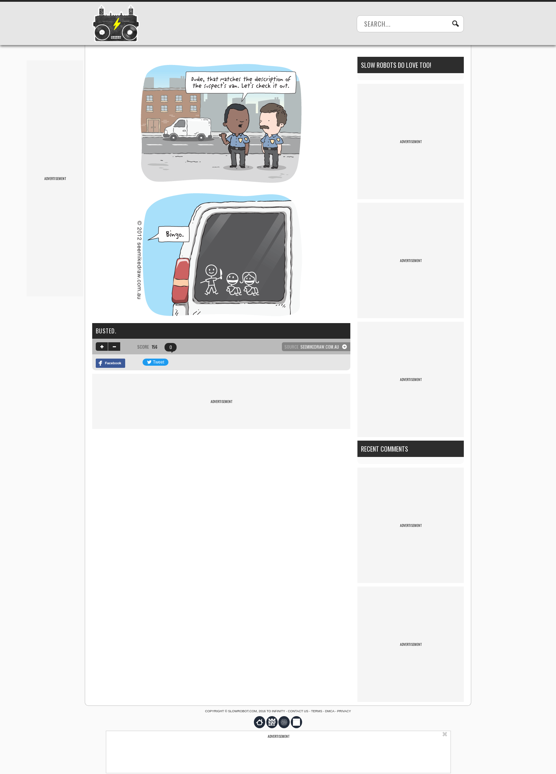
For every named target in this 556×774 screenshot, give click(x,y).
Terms (316, 711)
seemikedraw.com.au (319, 347)
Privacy (344, 711)
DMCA (329, 711)
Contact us (298, 711)
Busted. (106, 331)
